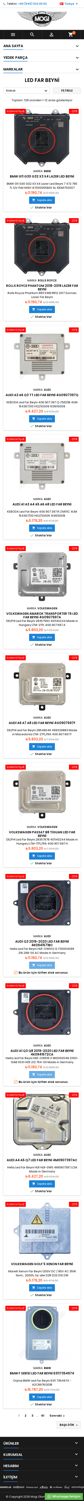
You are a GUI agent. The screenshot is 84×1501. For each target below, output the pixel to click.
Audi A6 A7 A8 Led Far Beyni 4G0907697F (42, 723)
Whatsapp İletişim (64, 1496)
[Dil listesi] (69, 4)
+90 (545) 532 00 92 (32, 4)
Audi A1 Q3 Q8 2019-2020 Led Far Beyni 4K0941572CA (42, 1053)
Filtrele (67, 90)
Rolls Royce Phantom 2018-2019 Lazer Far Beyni (42, 287)
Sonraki (58, 1415)
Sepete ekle (42, 200)
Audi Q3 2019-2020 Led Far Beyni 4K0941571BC (42, 943)
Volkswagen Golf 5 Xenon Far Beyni (42, 1264)
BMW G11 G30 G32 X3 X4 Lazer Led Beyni (42, 176)
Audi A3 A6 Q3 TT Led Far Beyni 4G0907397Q (42, 395)
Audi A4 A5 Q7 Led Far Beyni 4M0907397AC (42, 1160)
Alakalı (27, 91)
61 (42, 1415)
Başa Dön (69, 1425)
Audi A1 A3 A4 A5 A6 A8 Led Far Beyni (42, 504)
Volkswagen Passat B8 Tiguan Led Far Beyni (42, 834)
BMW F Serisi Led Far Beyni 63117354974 (42, 1373)
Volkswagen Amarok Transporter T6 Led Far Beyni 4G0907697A (42, 615)
